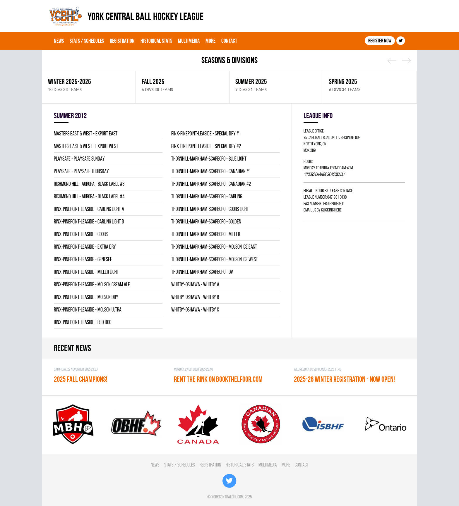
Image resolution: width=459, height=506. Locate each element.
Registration (122, 40)
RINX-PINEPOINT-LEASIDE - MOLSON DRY (86, 297)
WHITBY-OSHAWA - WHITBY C (195, 310)
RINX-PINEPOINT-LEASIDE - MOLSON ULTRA (87, 310)
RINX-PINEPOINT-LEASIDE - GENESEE (83, 259)
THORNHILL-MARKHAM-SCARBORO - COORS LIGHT (210, 209)
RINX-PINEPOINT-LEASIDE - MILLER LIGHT (86, 272)
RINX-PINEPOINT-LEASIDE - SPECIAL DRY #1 (206, 133)
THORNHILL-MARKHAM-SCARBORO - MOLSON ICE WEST (214, 259)
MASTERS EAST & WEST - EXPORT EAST (85, 133)
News (59, 40)
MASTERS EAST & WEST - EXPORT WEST (86, 146)
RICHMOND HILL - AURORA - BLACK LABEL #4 (89, 196)
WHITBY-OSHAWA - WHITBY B (195, 297)
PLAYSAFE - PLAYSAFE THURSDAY (81, 171)
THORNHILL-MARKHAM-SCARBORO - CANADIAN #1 (211, 171)
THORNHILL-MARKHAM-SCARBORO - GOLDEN (206, 221)
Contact (229, 40)
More (210, 40)
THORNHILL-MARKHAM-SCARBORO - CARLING (206, 196)
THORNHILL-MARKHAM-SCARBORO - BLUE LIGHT (208, 159)
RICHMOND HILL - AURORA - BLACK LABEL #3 (89, 184)
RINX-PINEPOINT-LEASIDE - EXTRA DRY (85, 247)
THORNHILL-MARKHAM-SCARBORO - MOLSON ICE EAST (214, 247)
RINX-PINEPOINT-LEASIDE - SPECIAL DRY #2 (206, 146)
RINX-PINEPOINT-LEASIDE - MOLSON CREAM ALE (92, 284)
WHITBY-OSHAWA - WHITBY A (195, 284)
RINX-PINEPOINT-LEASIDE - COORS (81, 234)
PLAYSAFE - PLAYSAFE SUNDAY (79, 159)
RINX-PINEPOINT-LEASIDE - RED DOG (82, 322)
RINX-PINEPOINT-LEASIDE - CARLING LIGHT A (89, 209)
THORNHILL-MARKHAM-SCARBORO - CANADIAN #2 (211, 184)
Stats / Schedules (87, 40)
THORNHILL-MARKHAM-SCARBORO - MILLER (205, 234)
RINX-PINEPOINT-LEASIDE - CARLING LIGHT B (89, 221)
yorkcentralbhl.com (227, 496)
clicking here (331, 209)
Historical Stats (156, 40)
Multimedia (189, 40)
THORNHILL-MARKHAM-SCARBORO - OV (202, 272)
